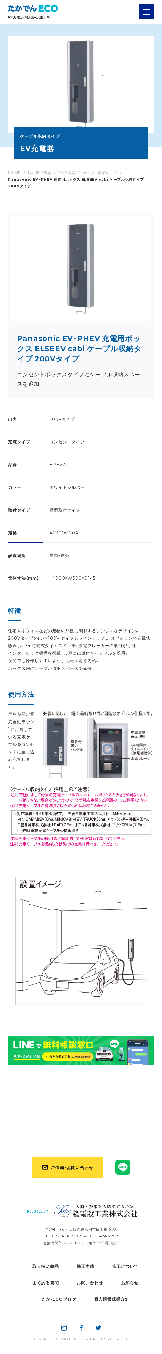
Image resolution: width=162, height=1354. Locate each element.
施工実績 (85, 1266)
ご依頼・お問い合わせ (72, 1167)
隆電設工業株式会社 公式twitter (98, 1327)
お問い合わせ (90, 1282)
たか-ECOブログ (59, 1299)
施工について (125, 1266)
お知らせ (130, 1282)
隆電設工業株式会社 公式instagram (64, 1327)
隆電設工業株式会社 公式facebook (81, 1327)
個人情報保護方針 (111, 1299)
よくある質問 (45, 1282)
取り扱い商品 (45, 1266)
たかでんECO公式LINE (122, 1167)
